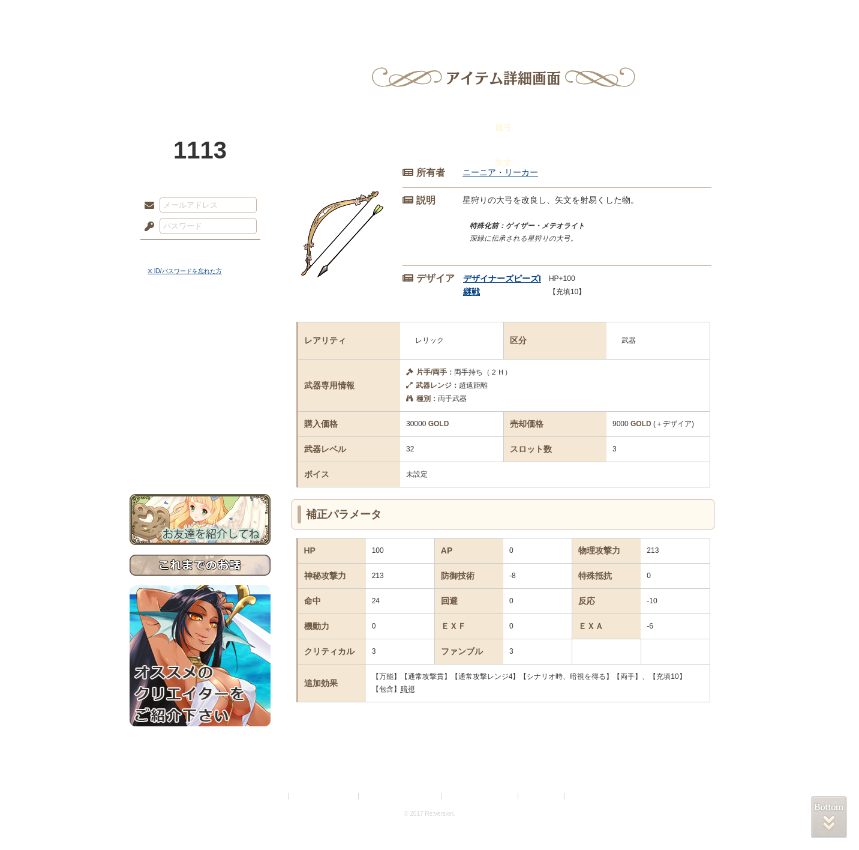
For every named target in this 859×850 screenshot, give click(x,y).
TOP (173, 15)
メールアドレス (146, 206)
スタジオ (514, 15)
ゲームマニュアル (200, 369)
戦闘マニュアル (200, 417)
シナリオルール (200, 387)
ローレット (344, 15)
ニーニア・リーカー (500, 172)
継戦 (471, 292)
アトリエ (429, 15)
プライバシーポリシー (324, 796)
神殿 (259, 15)
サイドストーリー (200, 348)
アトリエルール (200, 402)
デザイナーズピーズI (502, 278)
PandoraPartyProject (200, 66)
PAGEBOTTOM (829, 817)
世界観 (200, 327)
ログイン (171, 252)
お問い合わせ (200, 456)
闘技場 (685, 15)
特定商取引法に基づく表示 (401, 796)
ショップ (599, 15)
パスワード (146, 227)
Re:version (585, 796)
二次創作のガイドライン (480, 796)
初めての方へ (200, 435)
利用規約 (272, 796)
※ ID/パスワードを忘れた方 (185, 271)
